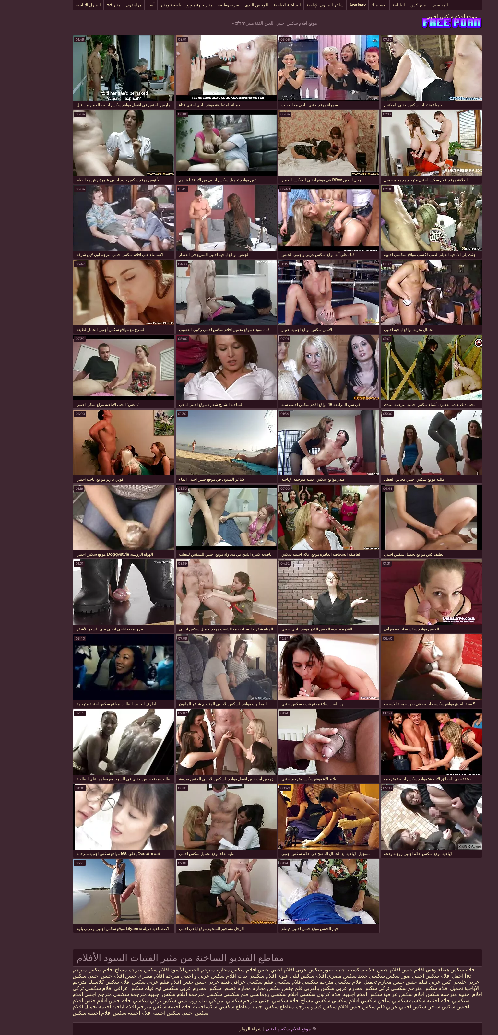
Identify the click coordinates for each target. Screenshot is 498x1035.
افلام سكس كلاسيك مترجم (73, 982)
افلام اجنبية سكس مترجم (135, 1007)
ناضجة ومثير (142, 4)
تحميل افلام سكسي (326, 982)
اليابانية (370, 4)
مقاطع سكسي (205, 1007)
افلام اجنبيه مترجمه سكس (425, 994)
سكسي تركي (364, 988)
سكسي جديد (342, 976)
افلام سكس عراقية (375, 994)
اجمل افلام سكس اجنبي (409, 976)
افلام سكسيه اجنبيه (326, 970)
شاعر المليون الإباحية (296, 4)
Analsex (329, 4)
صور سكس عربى (285, 970)
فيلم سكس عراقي (105, 988)
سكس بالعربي (290, 988)
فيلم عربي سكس (121, 982)
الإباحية (442, 988)
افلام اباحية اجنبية (88, 1007)
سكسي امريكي (196, 1000)
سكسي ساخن (364, 1000)
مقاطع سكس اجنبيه (244, 1007)
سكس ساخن (413, 1007)
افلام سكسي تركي (64, 988)
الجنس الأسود (156, 970)
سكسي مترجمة (177, 994)
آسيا (122, 4)
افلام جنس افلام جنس (372, 970)
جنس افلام (153, 982)
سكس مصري (312, 976)
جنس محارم (362, 982)
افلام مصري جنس (115, 976)
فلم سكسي (207, 994)
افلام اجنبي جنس (247, 970)
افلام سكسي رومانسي (245, 994)
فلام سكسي (259, 982)
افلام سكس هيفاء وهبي (422, 970)
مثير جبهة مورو (171, 4)
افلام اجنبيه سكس (103, 1013)
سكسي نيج (137, 988)
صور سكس (369, 976)
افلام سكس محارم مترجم (200, 970)
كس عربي (410, 982)
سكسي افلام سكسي (325, 1000)
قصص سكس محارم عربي (179, 988)
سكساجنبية (176, 1007)
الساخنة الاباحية (258, 4)
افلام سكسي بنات (227, 976)
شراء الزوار (222, 1029)
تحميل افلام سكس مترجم (406, 988)
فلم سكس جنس (338, 1007)
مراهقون (105, 4)
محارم (215, 988)
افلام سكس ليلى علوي (272, 976)
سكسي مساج (287, 1000)
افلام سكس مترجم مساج (113, 970)
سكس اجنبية (138, 1013)
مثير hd (85, 4)
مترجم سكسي (288, 982)
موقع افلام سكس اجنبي (423, 16)
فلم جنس (263, 988)
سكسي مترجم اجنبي (78, 994)
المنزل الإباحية (59, 4)
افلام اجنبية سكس (63, 1013)
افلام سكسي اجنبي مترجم (243, 1000)
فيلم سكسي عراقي (224, 982)
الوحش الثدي (228, 4)
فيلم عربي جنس (183, 982)
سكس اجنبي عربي (377, 1007)
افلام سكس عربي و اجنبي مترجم (172, 976)
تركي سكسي (118, 1000)
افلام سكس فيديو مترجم (293, 1007)
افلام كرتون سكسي (292, 994)
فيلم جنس (388, 982)
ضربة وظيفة (200, 4)
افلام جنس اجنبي (76, 976)
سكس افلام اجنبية (333, 994)
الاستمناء (350, 4)
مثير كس (389, 4)
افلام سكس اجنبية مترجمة (130, 994)
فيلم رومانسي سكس (156, 1000)
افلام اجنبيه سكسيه (401, 1000)
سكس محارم (237, 988)
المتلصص (411, 4)
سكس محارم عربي (327, 988)
